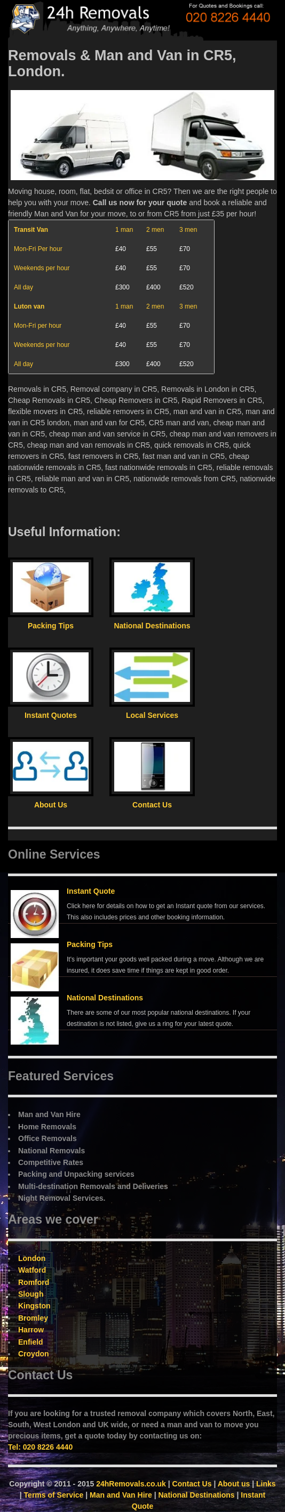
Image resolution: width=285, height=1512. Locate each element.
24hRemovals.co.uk (131, 1483)
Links (266, 1483)
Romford (33, 1282)
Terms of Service (54, 1495)
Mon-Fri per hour (37, 325)
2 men (155, 229)
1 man (124, 229)
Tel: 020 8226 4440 (40, 1447)
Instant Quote (91, 891)
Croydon (33, 1353)
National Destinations (105, 997)
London (31, 1258)
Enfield (30, 1342)
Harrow (31, 1329)
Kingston (34, 1305)
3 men (188, 229)
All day (23, 287)
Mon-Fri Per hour (38, 249)
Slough (30, 1294)
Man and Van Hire (121, 1495)
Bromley (33, 1318)
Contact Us (192, 1483)
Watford (32, 1270)
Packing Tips (90, 944)
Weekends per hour (42, 268)
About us (234, 1483)
